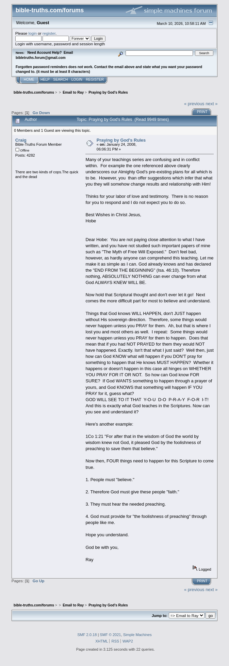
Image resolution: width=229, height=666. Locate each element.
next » (211, 103)
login (33, 33)
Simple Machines (137, 635)
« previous (194, 103)
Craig (21, 140)
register (49, 33)
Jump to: (159, 616)
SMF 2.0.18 (87, 635)
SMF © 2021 (110, 635)
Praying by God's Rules (121, 140)
